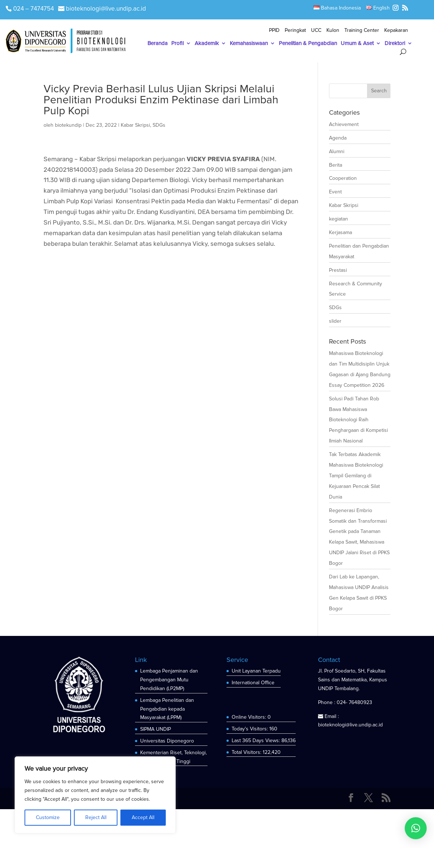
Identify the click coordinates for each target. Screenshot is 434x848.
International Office (253, 682)
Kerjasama (340, 232)
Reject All (95, 817)
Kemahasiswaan (249, 44)
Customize (48, 817)
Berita (335, 165)
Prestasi (338, 270)
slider (335, 321)
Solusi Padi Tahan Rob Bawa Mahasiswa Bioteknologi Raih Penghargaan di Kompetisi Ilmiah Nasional (358, 420)
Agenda (338, 138)
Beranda (157, 44)
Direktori (395, 44)
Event (335, 192)
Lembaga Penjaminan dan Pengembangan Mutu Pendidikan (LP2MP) (169, 680)
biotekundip (68, 125)
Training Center (361, 30)
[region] (95, 794)
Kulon (332, 30)
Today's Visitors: (250, 729)
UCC (316, 30)
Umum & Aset (357, 44)
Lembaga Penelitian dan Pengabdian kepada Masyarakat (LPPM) (167, 709)
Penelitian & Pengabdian (308, 44)
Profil (177, 44)
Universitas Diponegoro (167, 741)
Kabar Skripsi (135, 125)
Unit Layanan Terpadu (256, 671)
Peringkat (295, 30)
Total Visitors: (247, 752)
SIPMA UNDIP (155, 729)
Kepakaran (396, 30)
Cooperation (343, 178)
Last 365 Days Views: (256, 740)
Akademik (207, 44)
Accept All (143, 817)
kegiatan (338, 219)
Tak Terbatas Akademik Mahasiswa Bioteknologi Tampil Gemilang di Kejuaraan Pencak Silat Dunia (356, 475)
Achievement (344, 124)
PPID (274, 30)
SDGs (159, 125)
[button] (416, 828)
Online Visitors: (249, 717)
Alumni (336, 151)
